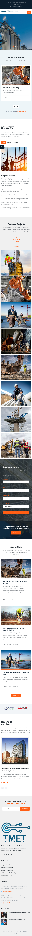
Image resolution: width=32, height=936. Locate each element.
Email (4, 487)
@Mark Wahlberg (7, 891)
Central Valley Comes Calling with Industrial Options (13, 629)
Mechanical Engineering (8, 873)
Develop (16, 143)
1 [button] (13, 46)
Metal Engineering (7, 870)
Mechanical (16, 244)
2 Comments (14, 600)
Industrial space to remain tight (17, 920)
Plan (4, 143)
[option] (16, 32)
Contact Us (16, 533)
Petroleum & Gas (6, 875)
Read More (5, 98)
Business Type (6, 504)
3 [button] (17, 46)
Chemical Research (7, 867)
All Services (21, 112)
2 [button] (15, 46)
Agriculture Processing (8, 865)
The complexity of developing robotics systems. (15, 582)
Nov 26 (6, 600)
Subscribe (25, 809)
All (16, 237)
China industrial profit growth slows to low (20, 913)
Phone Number (6, 495)
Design (9, 143)
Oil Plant (16, 242)
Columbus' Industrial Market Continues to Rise (16, 674)
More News (16, 695)
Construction (16, 239)
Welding (16, 246)
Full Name (5, 479)
